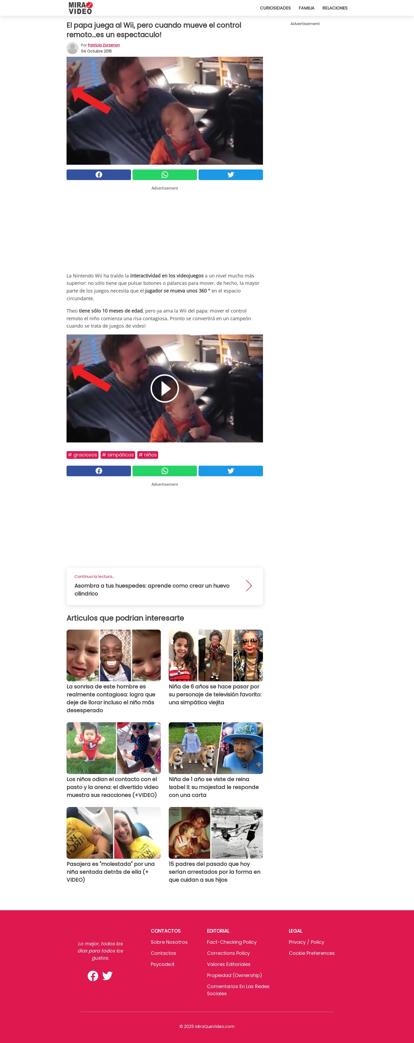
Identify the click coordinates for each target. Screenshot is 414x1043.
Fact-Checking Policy (232, 942)
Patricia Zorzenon (104, 45)
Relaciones (334, 8)
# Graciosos (82, 454)
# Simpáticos (118, 454)
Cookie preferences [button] (312, 953)
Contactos (163, 953)
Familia (306, 8)
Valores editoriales (229, 964)
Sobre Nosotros (169, 942)
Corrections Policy (228, 953)
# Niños (148, 454)
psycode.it (163, 964)
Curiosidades (275, 8)
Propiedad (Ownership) (234, 975)
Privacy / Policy (306, 942)
